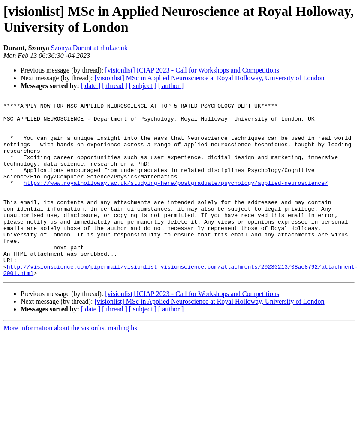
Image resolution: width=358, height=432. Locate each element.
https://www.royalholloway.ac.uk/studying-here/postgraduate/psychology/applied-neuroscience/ (176, 199)
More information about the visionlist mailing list (71, 362)
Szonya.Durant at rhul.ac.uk (89, 47)
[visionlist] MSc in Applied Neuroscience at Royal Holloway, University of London (209, 78)
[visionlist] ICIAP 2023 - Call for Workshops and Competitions (192, 70)
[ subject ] (142, 85)
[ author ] (171, 85)
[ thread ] (114, 85)
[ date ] (90, 85)
